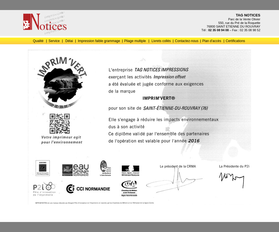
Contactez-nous (186, 41)
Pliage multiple (135, 41)
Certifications (235, 41)
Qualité (38, 41)
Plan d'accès (211, 41)
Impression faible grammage (99, 41)
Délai (69, 41)
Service (54, 41)
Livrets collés (161, 41)
